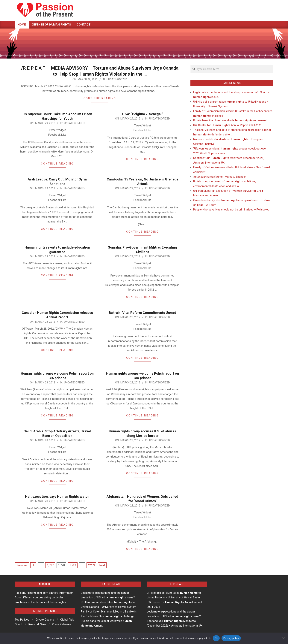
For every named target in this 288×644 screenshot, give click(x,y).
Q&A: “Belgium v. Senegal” (142, 114)
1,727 (50, 565)
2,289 (91, 565)
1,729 (72, 565)
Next (102, 565)
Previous (22, 565)
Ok (216, 638)
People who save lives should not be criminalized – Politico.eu (231, 209)
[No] (283, 638)
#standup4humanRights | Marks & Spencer (219, 176)
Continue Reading (100, 98)
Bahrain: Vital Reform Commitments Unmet (142, 313)
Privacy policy (231, 638)
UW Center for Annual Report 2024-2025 (227, 125)
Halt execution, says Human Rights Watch (57, 496)
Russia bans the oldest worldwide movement (230, 120)
